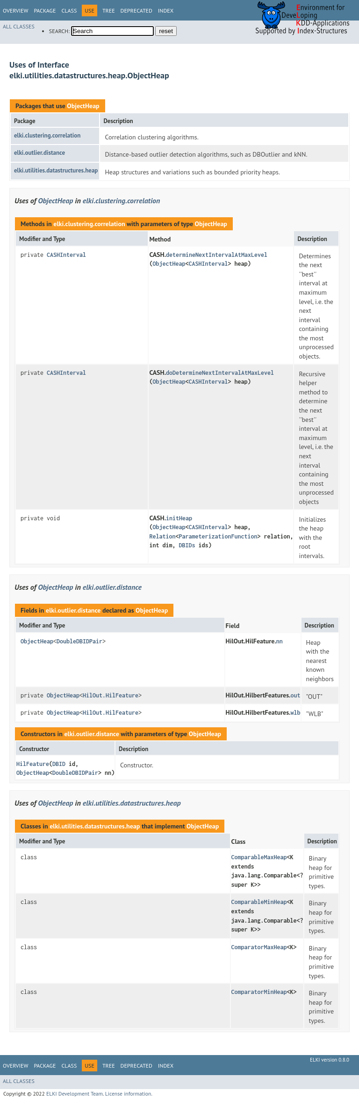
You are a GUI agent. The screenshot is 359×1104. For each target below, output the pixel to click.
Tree (108, 10)
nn (279, 641)
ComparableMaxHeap (259, 857)
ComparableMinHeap (259, 901)
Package (45, 10)
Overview (15, 10)
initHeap (179, 518)
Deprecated (136, 10)
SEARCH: (59, 31)
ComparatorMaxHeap (259, 947)
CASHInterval (66, 254)
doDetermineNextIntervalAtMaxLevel (220, 372)
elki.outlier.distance (39, 153)
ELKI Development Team (74, 1093)
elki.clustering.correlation (47, 135)
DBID (58, 763)
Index (165, 10)
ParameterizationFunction (218, 536)
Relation (162, 536)
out (296, 695)
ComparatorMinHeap (259, 991)
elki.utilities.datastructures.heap (56, 170)
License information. (128, 1093)
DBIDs (187, 545)
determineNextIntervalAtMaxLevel (216, 254)
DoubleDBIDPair (79, 641)
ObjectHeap (83, 106)
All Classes (19, 26)
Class (69, 10)
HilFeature (32, 763)
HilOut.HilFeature (110, 695)
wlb (296, 712)
